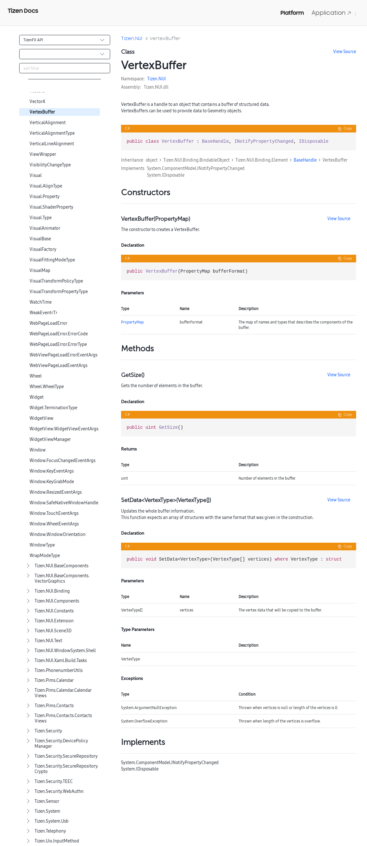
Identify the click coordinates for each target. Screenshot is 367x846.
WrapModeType (44, 555)
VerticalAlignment (47, 122)
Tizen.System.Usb (52, 821)
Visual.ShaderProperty (51, 207)
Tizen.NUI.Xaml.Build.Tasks (61, 660)
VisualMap (39, 270)
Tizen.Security (48, 731)
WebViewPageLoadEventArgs (58, 365)
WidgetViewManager (50, 439)
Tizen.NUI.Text (48, 640)
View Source (344, 51)
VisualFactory (42, 249)
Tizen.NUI (131, 38)
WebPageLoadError (48, 323)
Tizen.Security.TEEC (54, 781)
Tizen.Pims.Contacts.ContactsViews (63, 718)
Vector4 (37, 101)
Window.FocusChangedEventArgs (62, 460)
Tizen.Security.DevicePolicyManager (61, 743)
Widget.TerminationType (53, 408)
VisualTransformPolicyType (56, 281)
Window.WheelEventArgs (54, 524)
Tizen (152, 79)
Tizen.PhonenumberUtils (59, 670)
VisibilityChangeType (50, 165)
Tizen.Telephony (50, 831)
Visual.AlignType (45, 186)
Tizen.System (47, 811)
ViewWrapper (42, 154)
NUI (162, 79)
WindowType (42, 545)
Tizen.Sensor (47, 801)
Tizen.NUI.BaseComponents (61, 566)
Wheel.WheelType (46, 386)
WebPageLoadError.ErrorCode (58, 334)
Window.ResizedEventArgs (55, 492)
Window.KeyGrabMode (51, 481)
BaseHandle (305, 160)
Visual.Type (40, 217)
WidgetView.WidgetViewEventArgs (63, 429)
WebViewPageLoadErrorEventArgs (63, 355)
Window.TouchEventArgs (53, 513)
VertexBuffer (42, 112)
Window (37, 450)
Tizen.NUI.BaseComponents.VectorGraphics (62, 578)
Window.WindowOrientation (57, 534)
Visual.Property (44, 196)
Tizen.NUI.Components (57, 601)
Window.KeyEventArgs (51, 471)
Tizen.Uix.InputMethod (57, 841)
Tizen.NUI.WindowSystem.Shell (65, 650)
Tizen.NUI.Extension (54, 621)
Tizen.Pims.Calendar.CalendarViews (63, 693)
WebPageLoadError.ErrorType (58, 344)
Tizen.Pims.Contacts (54, 705)
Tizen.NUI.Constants (54, 611)
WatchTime (40, 302)
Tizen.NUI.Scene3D (53, 631)
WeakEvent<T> (43, 312)
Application (331, 12)
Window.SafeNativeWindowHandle (63, 503)
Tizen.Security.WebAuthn (59, 791)
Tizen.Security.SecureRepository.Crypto (66, 768)
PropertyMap (132, 322)
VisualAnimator (44, 228)
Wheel (35, 376)
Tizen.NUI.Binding (52, 591)
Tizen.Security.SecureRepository (66, 756)
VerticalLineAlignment (51, 144)
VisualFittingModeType (52, 260)
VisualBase (40, 239)
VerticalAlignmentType (52, 133)
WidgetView (41, 418)
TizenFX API (33, 40)
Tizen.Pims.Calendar (54, 680)
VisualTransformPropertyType (58, 291)
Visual (35, 175)
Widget (36, 397)
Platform (292, 12)
